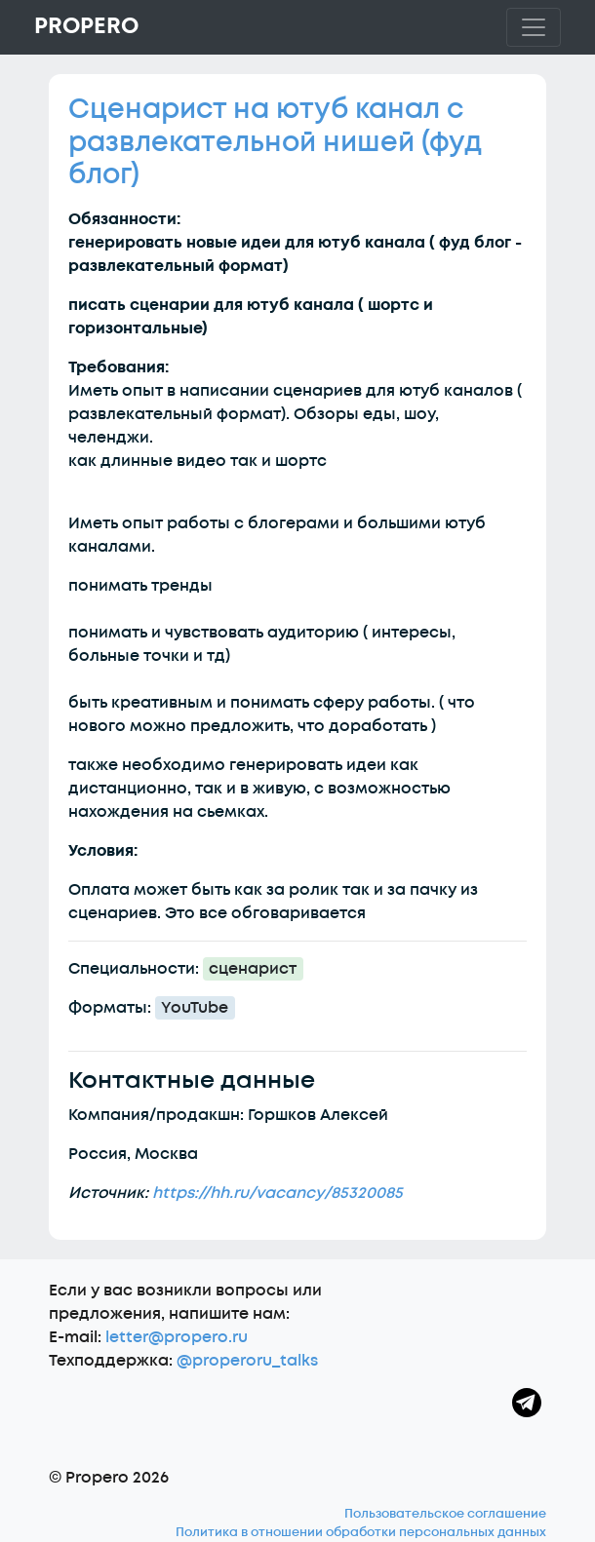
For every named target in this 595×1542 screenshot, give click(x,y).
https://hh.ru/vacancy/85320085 (277, 1193)
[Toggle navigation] (533, 27)
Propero (86, 26)
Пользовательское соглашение (445, 1514)
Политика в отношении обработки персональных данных (361, 1532)
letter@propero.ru (176, 1337)
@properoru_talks (247, 1360)
